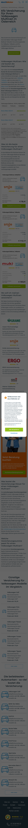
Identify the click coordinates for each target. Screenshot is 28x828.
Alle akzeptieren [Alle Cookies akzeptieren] (14, 429)
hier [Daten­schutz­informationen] (15, 424)
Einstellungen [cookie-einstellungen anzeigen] (14, 433)
